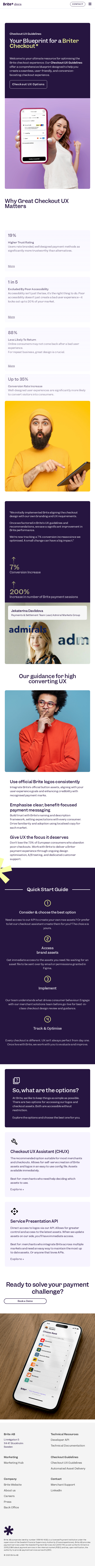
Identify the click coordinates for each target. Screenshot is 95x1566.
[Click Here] (90, 4)
